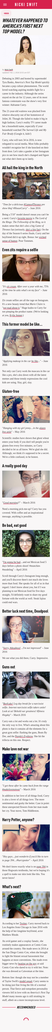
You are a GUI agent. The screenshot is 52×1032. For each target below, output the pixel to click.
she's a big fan (33, 229)
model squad (25, 981)
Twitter (23, 923)
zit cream (11, 286)
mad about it (11, 307)
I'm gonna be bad (11, 562)
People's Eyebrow (24, 736)
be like (34, 361)
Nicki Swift (9, 70)
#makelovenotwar (11, 789)
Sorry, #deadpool (11, 648)
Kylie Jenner (16, 315)
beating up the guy (27, 963)
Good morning (10, 502)
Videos (6, 13)
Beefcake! (8, 703)
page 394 (40, 866)
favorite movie (24, 218)
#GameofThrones (32, 204)
